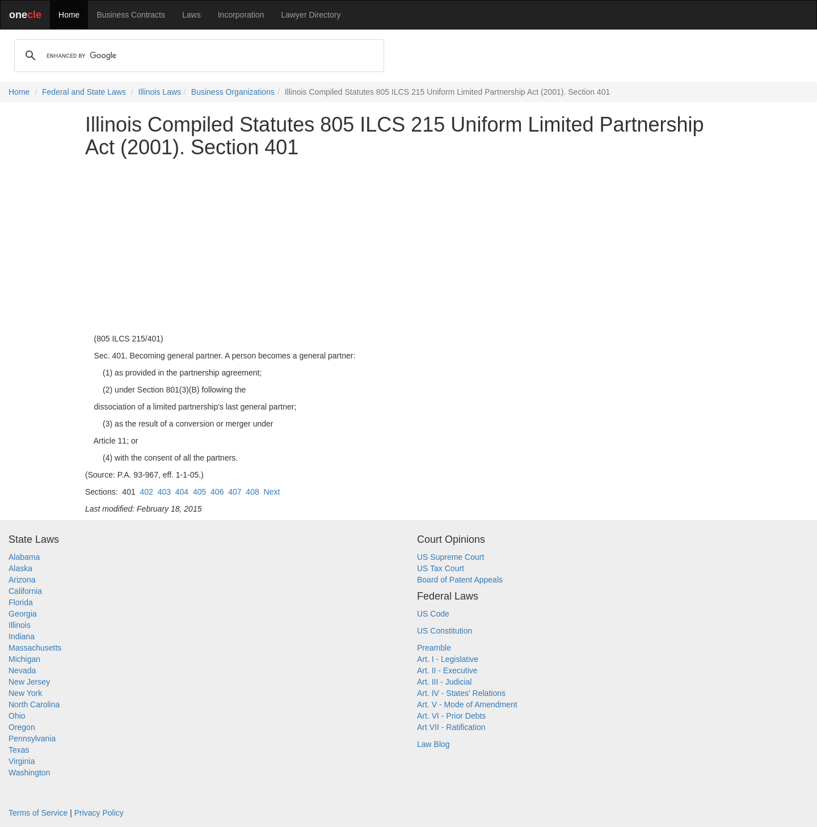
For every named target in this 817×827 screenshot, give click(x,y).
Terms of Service (38, 812)
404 (181, 491)
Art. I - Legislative (447, 659)
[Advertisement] (408, 245)
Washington (29, 772)
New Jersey (29, 681)
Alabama (24, 557)
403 (164, 491)
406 (217, 491)
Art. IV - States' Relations (461, 693)
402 (146, 491)
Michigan (24, 659)
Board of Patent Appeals (460, 579)
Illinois (20, 625)
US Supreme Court (450, 557)
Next (272, 491)
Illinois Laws (159, 91)
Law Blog (433, 744)
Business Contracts (130, 14)
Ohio (17, 715)
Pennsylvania (32, 738)
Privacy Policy (99, 812)
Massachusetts (35, 647)
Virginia (22, 761)
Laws (191, 14)
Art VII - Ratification (451, 727)
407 (234, 491)
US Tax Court (440, 568)
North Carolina (34, 704)
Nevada (22, 670)
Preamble (434, 647)
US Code (433, 613)
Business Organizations (233, 91)
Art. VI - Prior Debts (451, 715)
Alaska (20, 568)
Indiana (22, 636)
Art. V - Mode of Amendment (467, 704)
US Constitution (444, 630)
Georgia (23, 613)
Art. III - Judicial (444, 681)
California (25, 591)
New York (25, 693)
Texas (19, 749)
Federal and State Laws (84, 91)
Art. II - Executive (447, 670)
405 (199, 491)
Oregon (22, 727)
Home (68, 14)
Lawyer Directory (310, 14)
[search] (197, 55)
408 (252, 491)
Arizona (22, 579)
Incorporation (241, 14)
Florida (21, 602)
